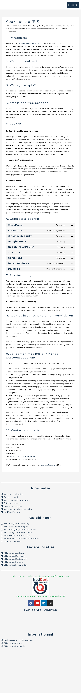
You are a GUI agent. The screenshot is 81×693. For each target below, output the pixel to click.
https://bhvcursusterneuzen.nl (30, 43)
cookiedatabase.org (49, 465)
